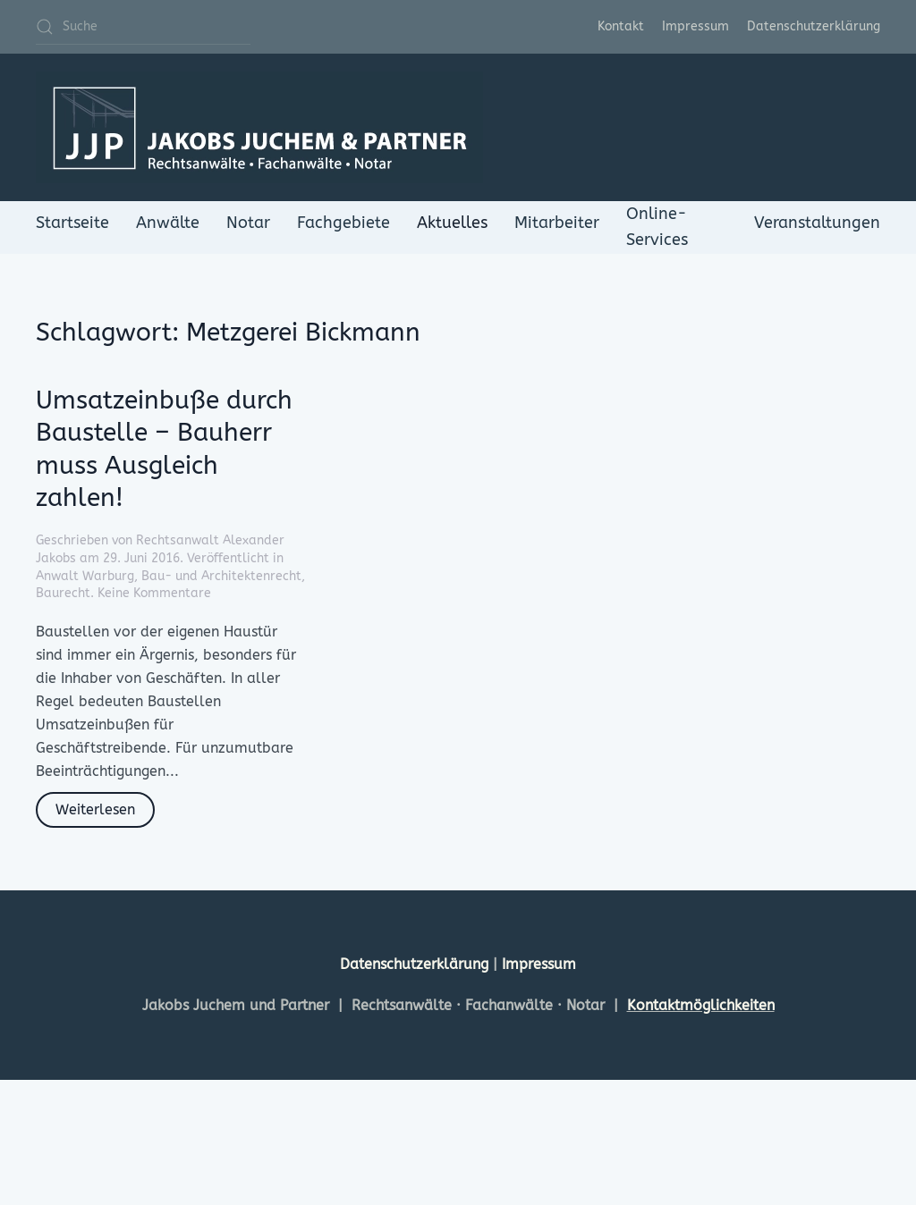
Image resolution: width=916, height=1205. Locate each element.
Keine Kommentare (154, 593)
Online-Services (657, 226)
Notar (248, 222)
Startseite (72, 222)
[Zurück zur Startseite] (259, 127)
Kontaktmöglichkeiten (701, 1005)
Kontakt (621, 26)
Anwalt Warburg (85, 576)
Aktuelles (452, 222)
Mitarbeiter (556, 222)
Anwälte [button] (167, 222)
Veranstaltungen (817, 222)
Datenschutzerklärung (813, 26)
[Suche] (143, 27)
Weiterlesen (95, 809)
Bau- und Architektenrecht (221, 576)
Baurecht (63, 593)
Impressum (695, 26)
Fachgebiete (343, 222)
